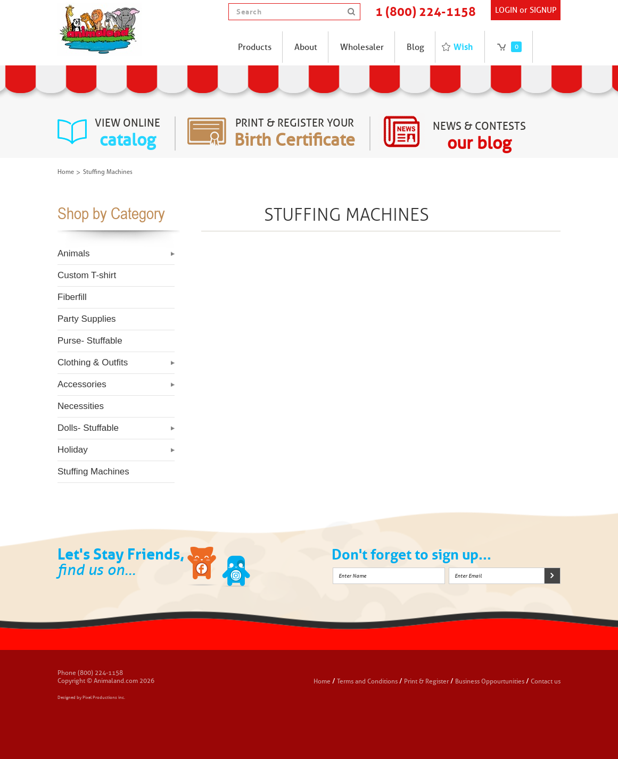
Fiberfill (72, 297)
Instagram (270, 568)
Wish (463, 46)
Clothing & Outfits (92, 362)
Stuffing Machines (93, 471)
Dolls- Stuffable (88, 428)
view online (127, 133)
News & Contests (479, 137)
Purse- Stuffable (89, 341)
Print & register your (294, 133)
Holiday (72, 450)
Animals (73, 253)
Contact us (546, 681)
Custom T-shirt (86, 275)
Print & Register (426, 681)
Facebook (203, 568)
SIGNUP (543, 10)
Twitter (236, 568)
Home (65, 172)
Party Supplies (86, 319)
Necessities (80, 406)
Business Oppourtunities (489, 681)
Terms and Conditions (368, 681)
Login (506, 10)
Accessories (81, 384)
